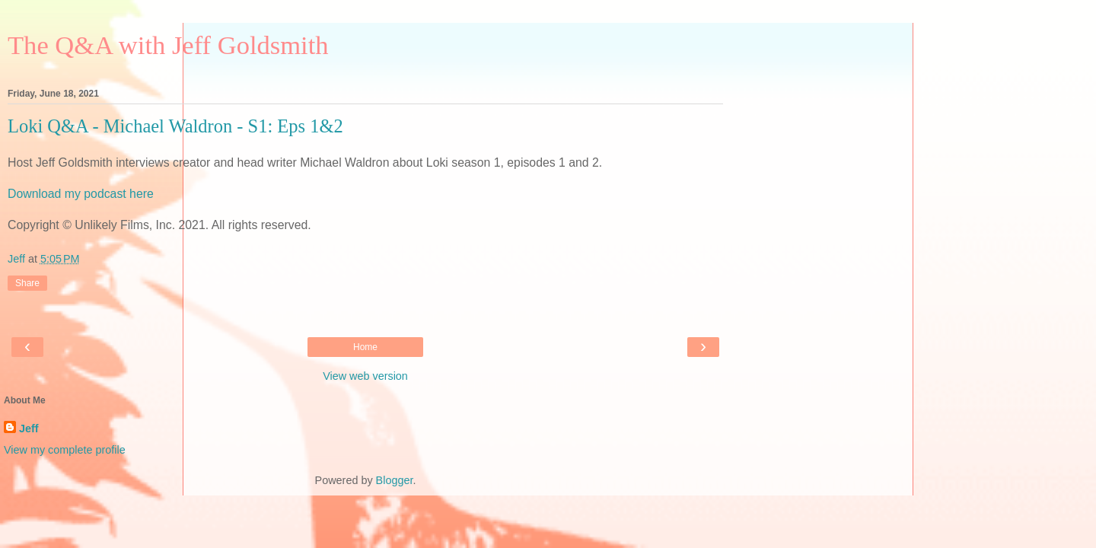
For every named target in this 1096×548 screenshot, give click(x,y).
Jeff (29, 428)
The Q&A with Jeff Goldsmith (168, 44)
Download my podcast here (81, 193)
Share (27, 283)
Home (365, 347)
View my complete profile (65, 450)
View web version (365, 376)
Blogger (394, 480)
